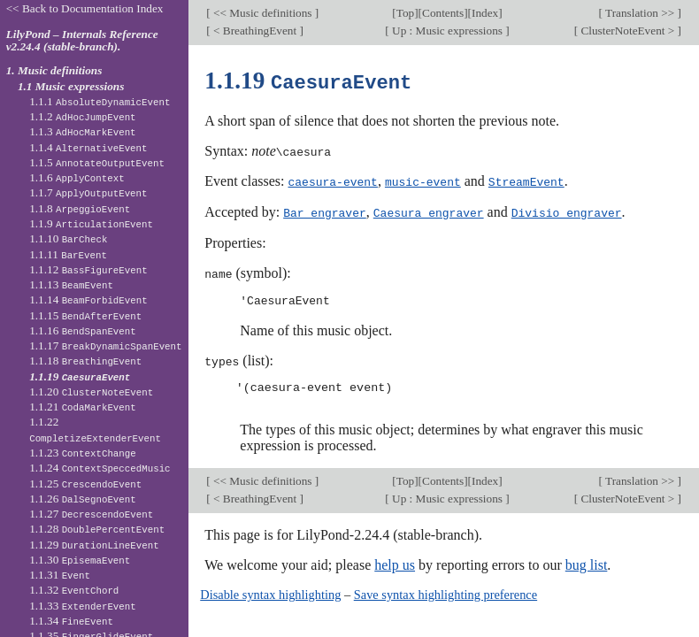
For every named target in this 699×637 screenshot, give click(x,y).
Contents (443, 12)
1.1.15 (85, 315)
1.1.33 (82, 605)
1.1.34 (71, 620)
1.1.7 (88, 192)
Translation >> (640, 12)
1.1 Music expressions (71, 86)
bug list (586, 561)
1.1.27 (91, 513)
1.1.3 (82, 131)
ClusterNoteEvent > (627, 30)
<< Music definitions (263, 12)
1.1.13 (71, 284)
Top (405, 12)
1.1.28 (97, 528)
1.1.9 (91, 223)
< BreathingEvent (255, 30)
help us (394, 561)
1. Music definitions (54, 70)
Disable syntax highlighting (270, 591)
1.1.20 (91, 391)
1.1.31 (59, 574)
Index (485, 12)
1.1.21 (82, 406)
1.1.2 (82, 116)
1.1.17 (105, 345)
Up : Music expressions (447, 30)
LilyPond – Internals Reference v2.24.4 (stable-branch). (82, 40)
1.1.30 (79, 559)
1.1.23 (82, 452)
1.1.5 (97, 162)
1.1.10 (68, 238)
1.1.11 (68, 254)
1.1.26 (82, 498)
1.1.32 (74, 589)
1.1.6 (77, 177)
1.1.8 (79, 208)
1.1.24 (99, 467)
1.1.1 (99, 101)
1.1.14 (88, 299)
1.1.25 (85, 483)
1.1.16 (82, 330)
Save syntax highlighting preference (445, 591)
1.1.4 (88, 147)
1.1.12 (88, 269)
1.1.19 (79, 376)
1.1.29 (93, 544)
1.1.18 (85, 360)
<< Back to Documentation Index (85, 8)
